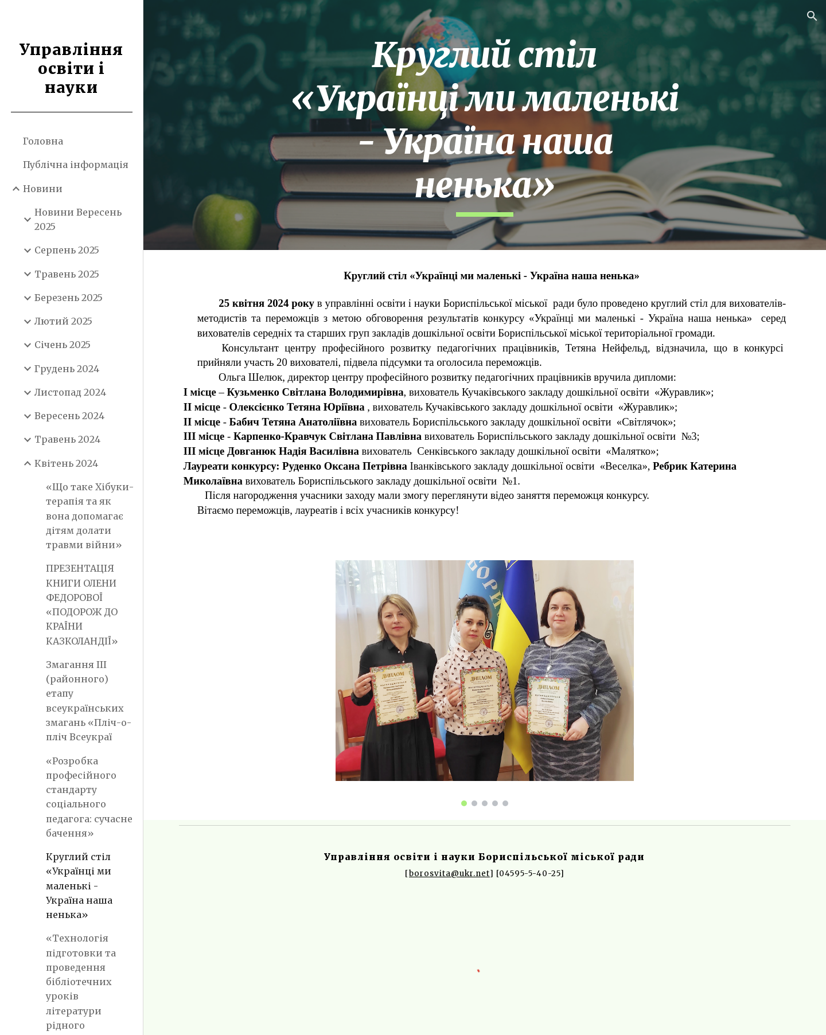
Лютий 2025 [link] (63, 321)
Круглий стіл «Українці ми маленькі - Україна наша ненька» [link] (79, 885)
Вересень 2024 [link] (69, 415)
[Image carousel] (485, 683)
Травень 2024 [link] (67, 439)
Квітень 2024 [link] (66, 463)
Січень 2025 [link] (62, 344)
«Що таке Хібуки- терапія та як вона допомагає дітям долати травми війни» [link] (90, 515)
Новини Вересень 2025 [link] (78, 219)
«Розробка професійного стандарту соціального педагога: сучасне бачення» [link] (89, 797)
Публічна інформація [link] (75, 164)
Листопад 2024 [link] (70, 392)
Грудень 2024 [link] (66, 368)
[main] (484, 125)
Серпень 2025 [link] (66, 250)
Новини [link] (43, 188)
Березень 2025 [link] (68, 297)
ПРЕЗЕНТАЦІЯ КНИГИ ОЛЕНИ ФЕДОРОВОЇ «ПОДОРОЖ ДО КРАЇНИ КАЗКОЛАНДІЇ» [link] (82, 604)
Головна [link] (43, 141)
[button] (812, 16)
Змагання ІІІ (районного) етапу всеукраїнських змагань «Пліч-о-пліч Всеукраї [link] (88, 701)
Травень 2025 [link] (66, 274)
